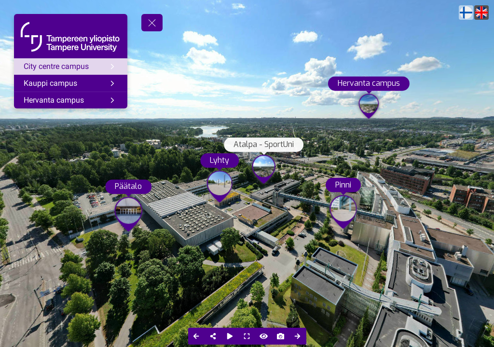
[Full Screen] (247, 336)
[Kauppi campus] (70, 83)
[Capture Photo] (281, 336)
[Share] (213, 336)
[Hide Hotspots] (264, 336)
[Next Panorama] (297, 336)
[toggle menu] (152, 22)
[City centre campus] (70, 66)
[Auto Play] (230, 336)
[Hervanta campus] (70, 100)
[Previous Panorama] (196, 336)
